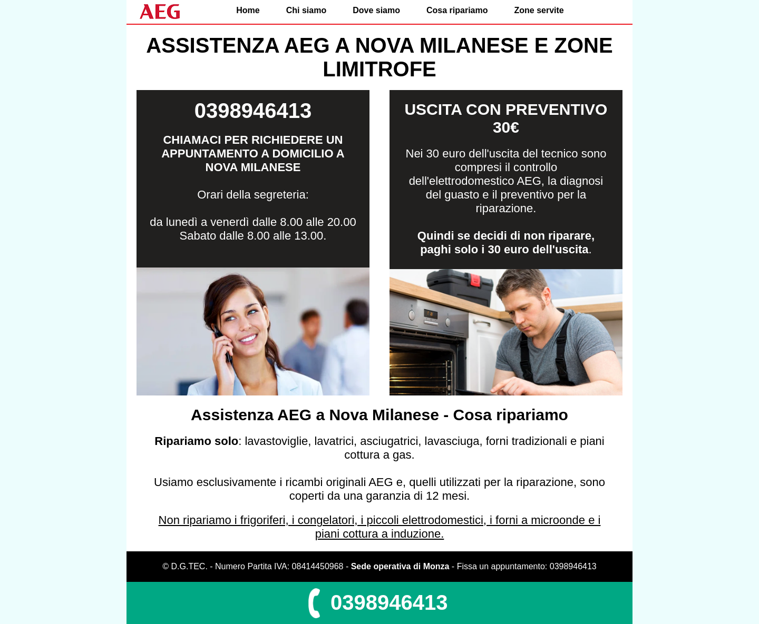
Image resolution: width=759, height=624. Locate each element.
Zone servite (538, 10)
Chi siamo (306, 10)
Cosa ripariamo (457, 10)
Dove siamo (376, 10)
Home (247, 10)
